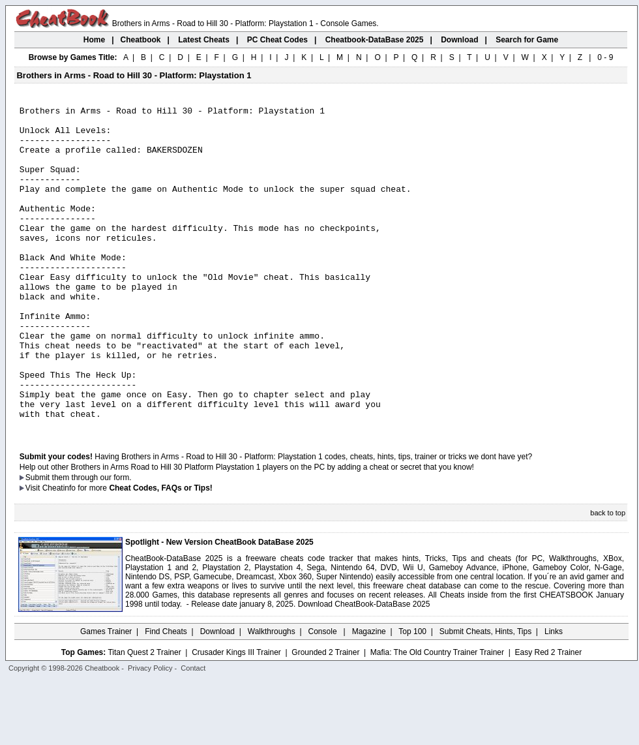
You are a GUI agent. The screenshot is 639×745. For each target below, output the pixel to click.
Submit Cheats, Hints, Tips (485, 696)
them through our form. (92, 542)
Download (217, 696)
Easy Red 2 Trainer (548, 717)
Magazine (369, 696)
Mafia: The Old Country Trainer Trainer (437, 717)
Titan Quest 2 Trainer (144, 717)
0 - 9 (605, 57)
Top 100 (412, 696)
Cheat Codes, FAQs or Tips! (160, 552)
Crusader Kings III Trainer (236, 717)
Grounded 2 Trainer (325, 717)
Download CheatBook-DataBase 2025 (364, 668)
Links (553, 696)
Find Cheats (166, 696)
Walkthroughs (271, 696)
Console (323, 696)
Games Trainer (106, 696)
